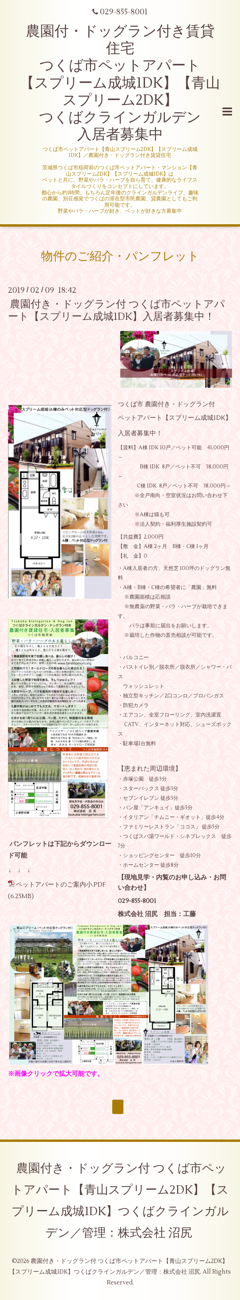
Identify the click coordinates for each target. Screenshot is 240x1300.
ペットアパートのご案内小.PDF (61, 885)
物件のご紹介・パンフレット (120, 256)
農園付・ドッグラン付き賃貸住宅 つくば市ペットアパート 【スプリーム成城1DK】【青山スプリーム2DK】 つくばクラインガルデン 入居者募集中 (120, 83)
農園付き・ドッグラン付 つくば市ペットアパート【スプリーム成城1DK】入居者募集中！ (122, 310)
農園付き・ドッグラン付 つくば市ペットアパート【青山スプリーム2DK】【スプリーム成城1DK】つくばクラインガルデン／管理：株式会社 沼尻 (120, 1201)
